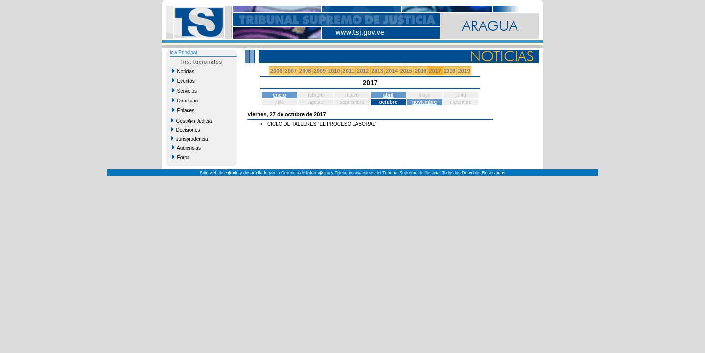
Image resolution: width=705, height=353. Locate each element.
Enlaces (183, 110)
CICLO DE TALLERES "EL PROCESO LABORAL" (322, 123)
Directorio (185, 100)
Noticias (183, 71)
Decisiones (185, 130)
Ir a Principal (183, 52)
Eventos (183, 81)
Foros (180, 157)
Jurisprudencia (189, 139)
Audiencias (186, 148)
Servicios (184, 91)
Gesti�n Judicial (192, 121)
